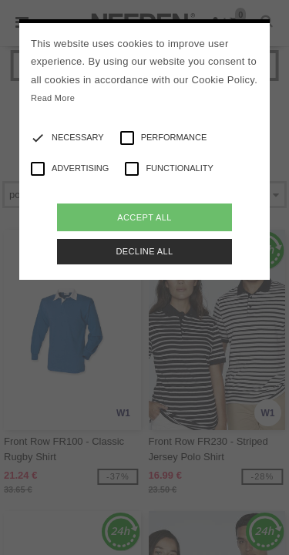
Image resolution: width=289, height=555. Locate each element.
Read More (53, 98)
